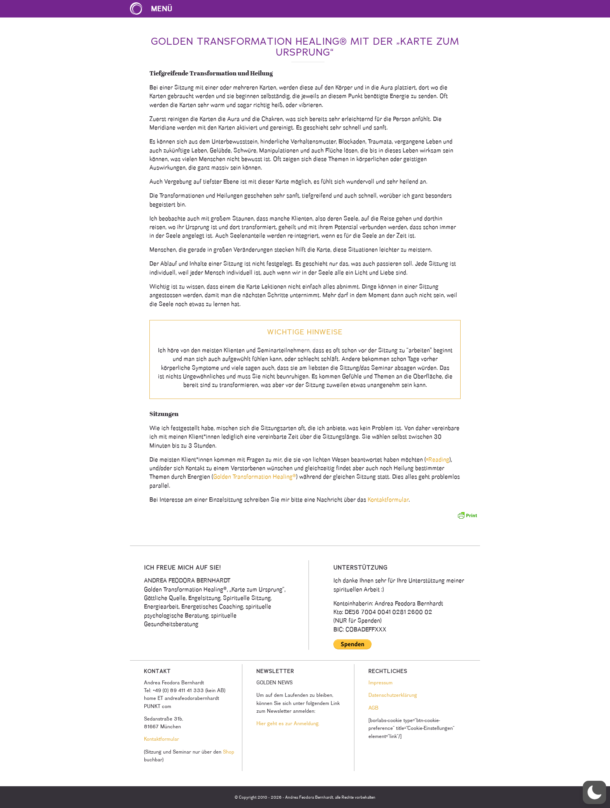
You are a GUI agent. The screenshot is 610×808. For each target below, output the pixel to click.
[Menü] (155, 8)
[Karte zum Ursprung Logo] (136, 8)
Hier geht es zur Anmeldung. (287, 723)
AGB (373, 708)
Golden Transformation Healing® (254, 476)
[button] (594, 792)
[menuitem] (155, 8)
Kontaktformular (388, 499)
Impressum (380, 682)
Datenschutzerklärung (392, 695)
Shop (228, 752)
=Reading (437, 459)
